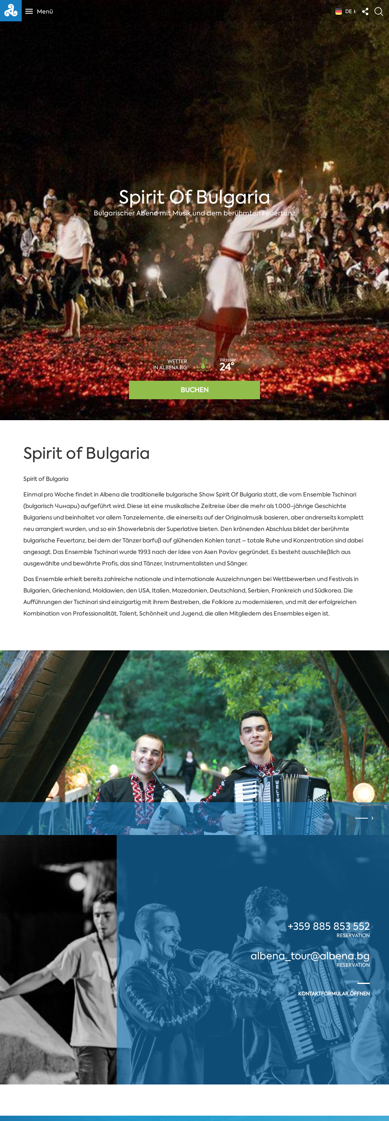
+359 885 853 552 (329, 926)
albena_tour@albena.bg (310, 956)
